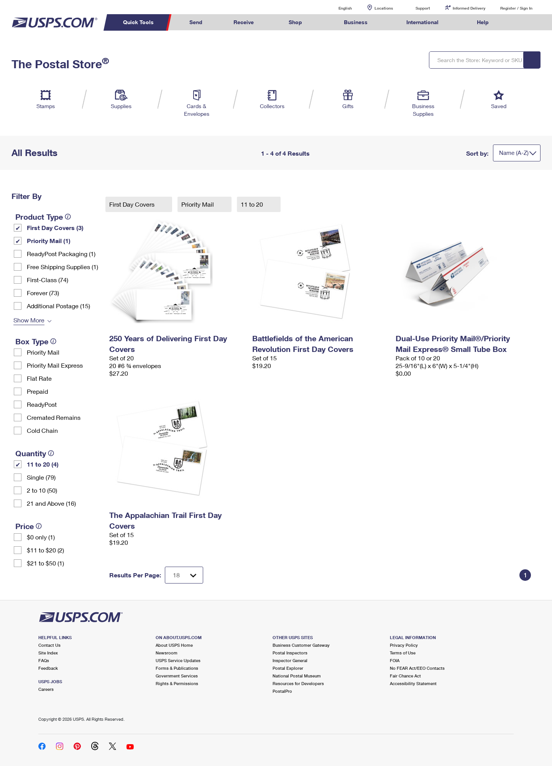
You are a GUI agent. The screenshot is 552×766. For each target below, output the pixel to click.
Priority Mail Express (55, 365)
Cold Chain (42, 430)
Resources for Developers (298, 683)
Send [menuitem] (195, 22)
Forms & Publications (177, 668)
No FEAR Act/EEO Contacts (417, 668)
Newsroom (166, 652)
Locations (384, 8)
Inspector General (290, 660)
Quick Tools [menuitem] (138, 22)
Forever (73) (43, 292)
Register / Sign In (516, 8)
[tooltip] (68, 217)
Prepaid (37, 391)
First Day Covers (132, 204)
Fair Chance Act (405, 675)
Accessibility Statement (413, 683)
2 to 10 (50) (42, 490)
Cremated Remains (53, 417)
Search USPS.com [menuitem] (519, 22)
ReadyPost (42, 404)
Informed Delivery (469, 8)
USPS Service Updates (178, 660)
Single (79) (41, 477)
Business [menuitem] (356, 22)
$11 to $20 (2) (45, 550)
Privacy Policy (404, 645)
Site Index (48, 652)
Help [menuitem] (483, 22)
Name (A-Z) (514, 152)
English (337, 7)
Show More (28, 320)
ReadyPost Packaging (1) (61, 253)
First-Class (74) (47, 279)
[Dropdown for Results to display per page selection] (184, 575)
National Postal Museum (297, 675)
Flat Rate (39, 378)
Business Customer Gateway (301, 645)
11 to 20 (252, 204)
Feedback (48, 668)
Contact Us (49, 645)
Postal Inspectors (290, 652)
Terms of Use (403, 652)
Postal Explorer (288, 668)
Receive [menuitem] (243, 22)
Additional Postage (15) (58, 305)
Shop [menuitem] (295, 22)
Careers (46, 689)
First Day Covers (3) (55, 227)
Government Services (177, 675)
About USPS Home (174, 645)
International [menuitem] (422, 22)
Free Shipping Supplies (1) (62, 266)
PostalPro (282, 691)
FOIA (394, 660)
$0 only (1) (41, 537)
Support (423, 8)
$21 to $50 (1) (45, 563)
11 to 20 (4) (43, 464)
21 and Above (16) (51, 503)
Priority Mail (43, 352)
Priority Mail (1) (49, 240)
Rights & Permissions (177, 683)
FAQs (43, 660)
